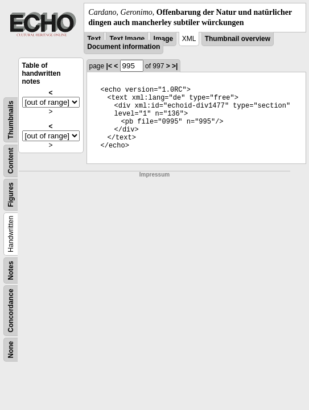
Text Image (127, 39)
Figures (11, 195)
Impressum (154, 174)
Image (164, 39)
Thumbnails (11, 120)
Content (11, 161)
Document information (123, 47)
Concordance (11, 311)
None (11, 349)
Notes (11, 270)
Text (94, 39)
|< (109, 66)
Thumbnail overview (237, 39)
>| (175, 66)
